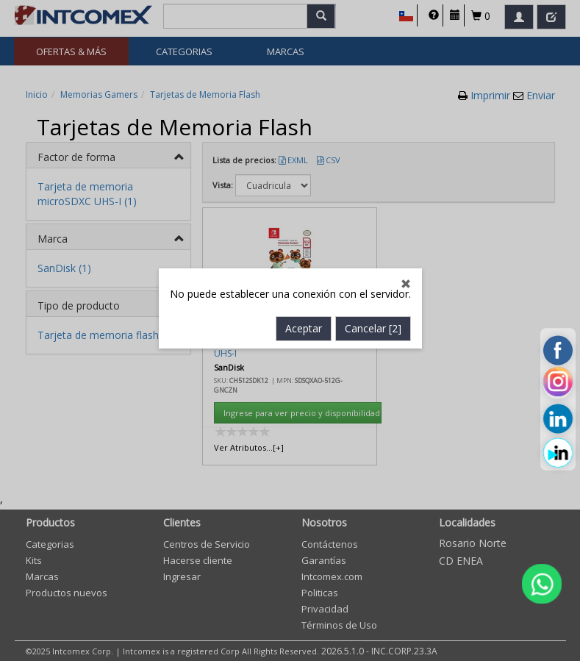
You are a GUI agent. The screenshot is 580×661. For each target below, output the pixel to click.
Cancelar (373, 311)
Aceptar (303, 311)
